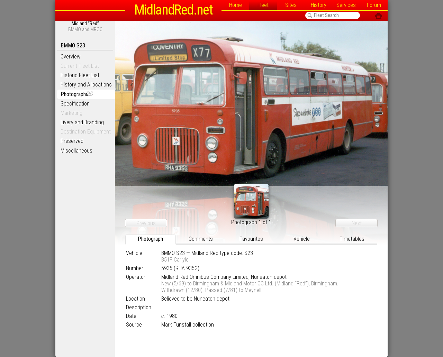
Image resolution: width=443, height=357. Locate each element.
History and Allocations (86, 84)
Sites (291, 5)
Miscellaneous (76, 150)
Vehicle (301, 239)
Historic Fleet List (80, 75)
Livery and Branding (82, 122)
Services (346, 5)
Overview (70, 56)
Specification (75, 103)
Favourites (251, 239)
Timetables (352, 239)
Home (235, 5)
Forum (374, 5)
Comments (201, 239)
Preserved (72, 141)
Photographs (77, 94)
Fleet (263, 5)
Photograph (150, 239)
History (318, 5)
